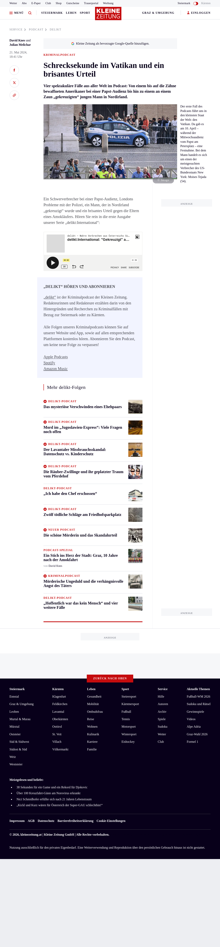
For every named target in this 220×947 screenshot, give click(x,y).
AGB (31, 820)
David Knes (17, 40)
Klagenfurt (59, 696)
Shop (59, 3)
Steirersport (129, 696)
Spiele (162, 719)
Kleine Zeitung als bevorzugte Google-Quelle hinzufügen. (110, 43)
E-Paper (36, 3)
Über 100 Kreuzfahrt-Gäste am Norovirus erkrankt (48, 793)
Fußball (126, 711)
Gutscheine (72, 3)
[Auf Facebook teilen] (14, 70)
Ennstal (14, 696)
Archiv (162, 711)
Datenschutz (46, 820)
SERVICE (17, 29)
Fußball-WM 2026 (198, 696)
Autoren (163, 704)
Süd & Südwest (19, 741)
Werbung (108, 3)
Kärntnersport (130, 704)
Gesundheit (94, 696)
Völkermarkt (60, 749)
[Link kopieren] (14, 95)
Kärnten (206, 3)
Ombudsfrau (95, 711)
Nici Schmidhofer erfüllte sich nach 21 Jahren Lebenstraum (54, 799)
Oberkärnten (60, 719)
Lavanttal (58, 711)
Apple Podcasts (55, 357)
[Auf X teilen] (14, 82)
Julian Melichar (20, 44)
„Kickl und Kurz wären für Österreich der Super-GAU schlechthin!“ (60, 805)
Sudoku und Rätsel (199, 704)
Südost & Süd (18, 749)
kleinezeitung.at (31, 834)
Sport (85, 12)
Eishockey (128, 741)
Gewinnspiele (195, 711)
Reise (90, 719)
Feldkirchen (59, 704)
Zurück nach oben (110, 678)
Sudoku (162, 726)
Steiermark (52, 12)
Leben (71, 12)
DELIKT (55, 29)
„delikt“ (49, 297)
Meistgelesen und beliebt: (26, 779)
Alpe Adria (194, 726)
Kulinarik (93, 734)
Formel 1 (192, 741)
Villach (56, 741)
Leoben (14, 711)
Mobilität (93, 704)
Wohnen (92, 726)
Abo (24, 3)
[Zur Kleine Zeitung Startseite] (109, 15)
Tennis (126, 719)
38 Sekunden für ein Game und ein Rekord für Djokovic (52, 787)
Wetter (13, 3)
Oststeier (15, 734)
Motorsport (129, 726)
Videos (191, 719)
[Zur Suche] (29, 13)
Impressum (17, 820)
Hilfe (161, 696)
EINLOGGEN (199, 13)
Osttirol (57, 726)
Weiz (12, 756)
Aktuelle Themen (198, 689)
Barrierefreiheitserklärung (75, 820)
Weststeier (15, 764)
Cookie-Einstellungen (111, 820)
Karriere (92, 741)
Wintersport (129, 734)
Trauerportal (91, 3)
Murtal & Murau (20, 719)
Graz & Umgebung (158, 12)
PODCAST (38, 29)
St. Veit (57, 734)
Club (48, 3)
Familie (92, 749)
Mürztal (14, 726)
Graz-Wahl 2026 (197, 734)
